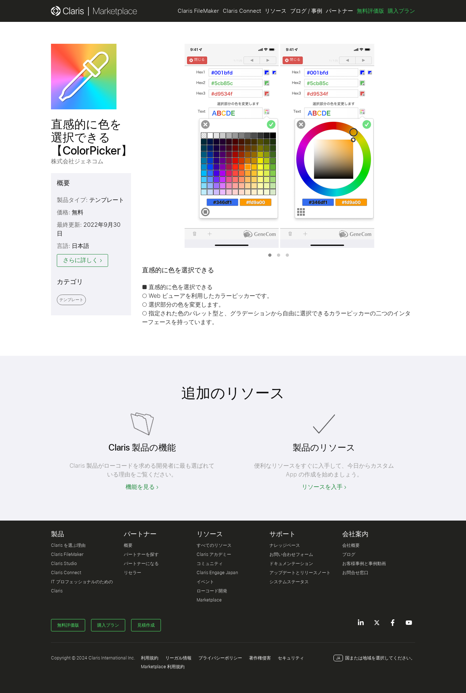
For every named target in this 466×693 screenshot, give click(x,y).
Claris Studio (64, 563)
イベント (205, 581)
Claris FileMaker (198, 11)
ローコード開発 (212, 590)
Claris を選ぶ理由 (68, 545)
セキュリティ (291, 658)
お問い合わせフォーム (291, 554)
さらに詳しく (80, 260)
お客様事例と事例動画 (364, 563)
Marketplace (209, 600)
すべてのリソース (214, 545)
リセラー (132, 572)
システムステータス (289, 581)
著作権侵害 (260, 658)
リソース (276, 11)
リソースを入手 (322, 486)
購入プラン (401, 11)
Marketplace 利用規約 (163, 666)
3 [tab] (287, 255)
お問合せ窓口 (355, 572)
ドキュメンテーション (291, 563)
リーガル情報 (178, 658)
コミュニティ (210, 563)
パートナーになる (141, 563)
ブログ (348, 554)
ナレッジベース (284, 545)
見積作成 (146, 625)
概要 (128, 545)
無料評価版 (370, 11)
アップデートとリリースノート (300, 572)
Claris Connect (242, 11)
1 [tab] (269, 255)
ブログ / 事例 (306, 11)
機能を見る (140, 486)
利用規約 (149, 658)
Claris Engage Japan (217, 572)
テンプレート (71, 299)
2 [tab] (278, 255)
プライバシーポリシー (220, 658)
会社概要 (351, 545)
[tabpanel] (278, 146)
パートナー (339, 11)
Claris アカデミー (214, 554)
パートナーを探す (141, 554)
